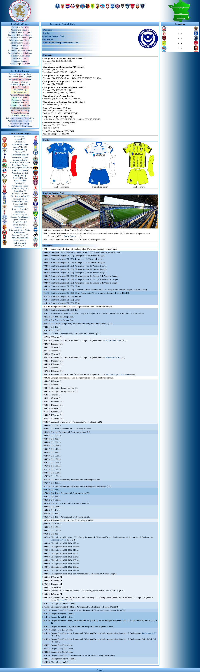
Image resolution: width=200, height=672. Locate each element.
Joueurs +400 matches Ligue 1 (20, 37)
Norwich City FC (20, 214)
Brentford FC (20, 232)
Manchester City (20, 149)
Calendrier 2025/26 (19, 27)
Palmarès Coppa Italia (20, 105)
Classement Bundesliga (20, 110)
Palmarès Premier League (20, 79)
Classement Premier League (20, 76)
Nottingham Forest (20, 186)
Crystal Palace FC (20, 219)
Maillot (46, 33)
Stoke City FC (20, 191)
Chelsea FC (20, 152)
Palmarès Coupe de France (20, 50)
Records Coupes (20, 61)
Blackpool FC (20, 206)
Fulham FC (20, 211)
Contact (100, 670)
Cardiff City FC (20, 222)
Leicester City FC (20, 193)
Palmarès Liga (20, 92)
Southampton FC (20, 199)
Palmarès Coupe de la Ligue (20, 53)
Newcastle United (20, 157)
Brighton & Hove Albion (20, 230)
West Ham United (20, 173)
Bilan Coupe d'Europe (20, 63)
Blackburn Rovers (20, 165)
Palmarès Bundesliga (20, 113)
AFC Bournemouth (20, 237)
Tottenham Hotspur (19, 154)
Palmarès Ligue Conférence (20, 126)
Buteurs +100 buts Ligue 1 (20, 35)
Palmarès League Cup (20, 84)
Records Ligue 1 (20, 58)
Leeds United (20, 180)
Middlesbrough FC (20, 188)
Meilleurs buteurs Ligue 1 (20, 32)
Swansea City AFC (20, 235)
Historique (48, 39)
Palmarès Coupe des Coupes (20, 121)
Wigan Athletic (20, 240)
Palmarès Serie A (20, 102)
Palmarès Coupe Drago (20, 55)
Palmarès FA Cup (20, 82)
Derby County (20, 175)
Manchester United (20, 144)
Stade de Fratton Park (53, 36)
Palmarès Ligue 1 (20, 48)
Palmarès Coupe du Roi (20, 95)
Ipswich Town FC (20, 209)
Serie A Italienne (20, 97)
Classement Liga (20, 89)
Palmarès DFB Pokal (20, 115)
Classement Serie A (20, 100)
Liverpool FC (20, 136)
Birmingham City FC (20, 196)
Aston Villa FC (20, 147)
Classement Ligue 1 (20, 30)
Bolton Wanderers (20, 170)
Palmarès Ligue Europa (20, 123)
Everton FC (20, 141)
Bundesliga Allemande (20, 108)
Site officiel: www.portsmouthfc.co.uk (60, 42)
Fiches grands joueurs (20, 45)
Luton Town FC (20, 224)
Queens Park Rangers (20, 217)
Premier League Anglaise (20, 74)
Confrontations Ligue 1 (20, 43)
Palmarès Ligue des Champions (20, 118)
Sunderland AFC (20, 160)
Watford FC (20, 227)
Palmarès (47, 30)
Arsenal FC (20, 139)
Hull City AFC (20, 243)
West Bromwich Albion (20, 162)
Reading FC (20, 245)
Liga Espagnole (20, 87)
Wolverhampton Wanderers (20, 167)
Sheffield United (20, 178)
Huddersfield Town (20, 201)
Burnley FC (20, 183)
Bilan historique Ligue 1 (20, 40)
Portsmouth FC (20, 204)
